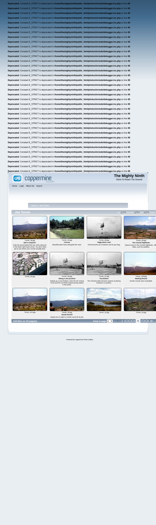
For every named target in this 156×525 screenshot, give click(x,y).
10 (151, 321)
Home (34, 205)
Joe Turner (44, 205)
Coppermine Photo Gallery (84, 339)
